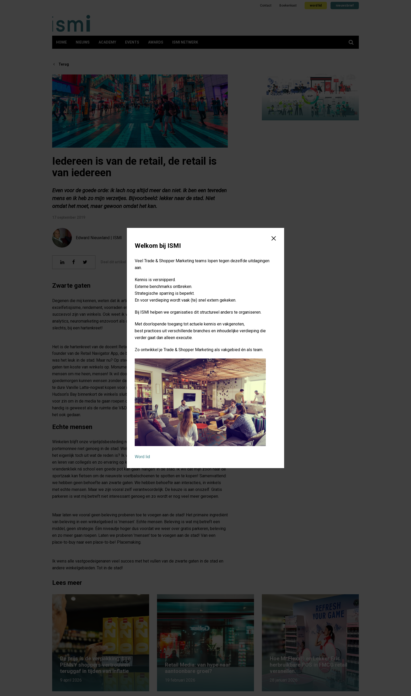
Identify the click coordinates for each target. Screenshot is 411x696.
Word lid (142, 456)
